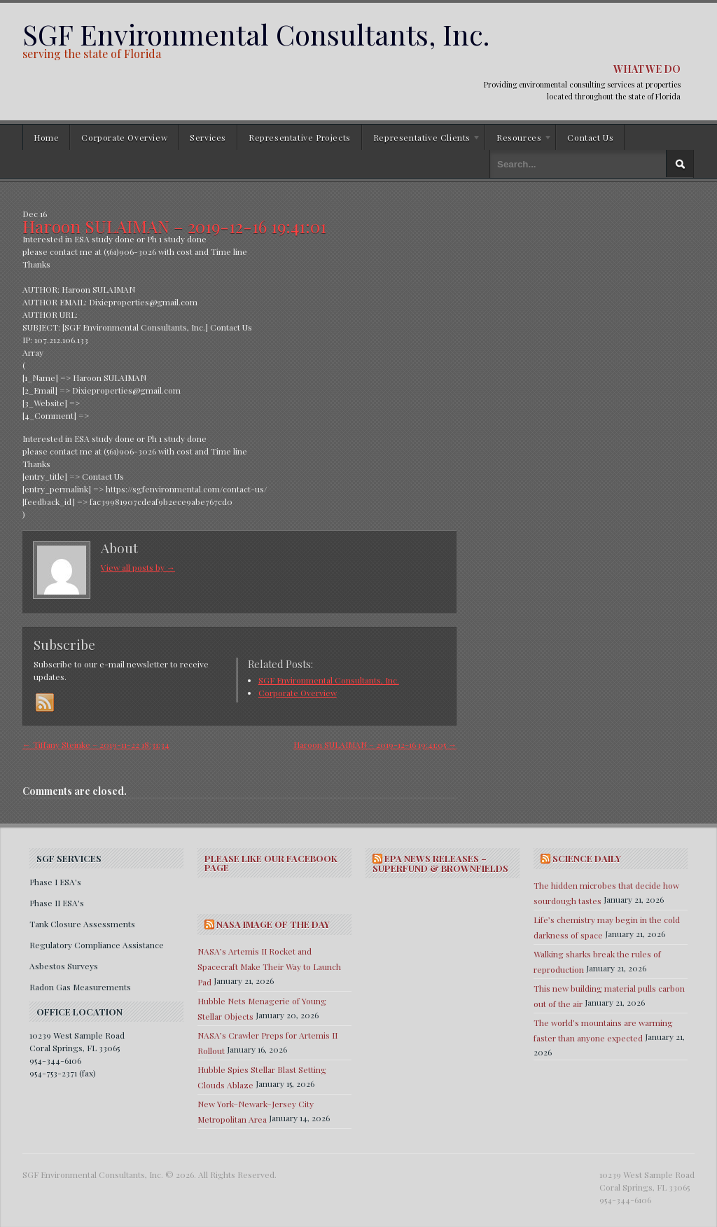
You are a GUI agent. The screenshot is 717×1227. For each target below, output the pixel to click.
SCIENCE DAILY (586, 858)
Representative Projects (300, 137)
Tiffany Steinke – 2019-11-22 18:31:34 (95, 744)
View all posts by (138, 567)
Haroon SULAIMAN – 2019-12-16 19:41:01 (174, 226)
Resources (518, 139)
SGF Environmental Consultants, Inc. (255, 34)
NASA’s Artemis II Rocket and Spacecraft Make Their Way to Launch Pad (269, 966)
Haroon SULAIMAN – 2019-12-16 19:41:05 (375, 744)
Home (46, 137)
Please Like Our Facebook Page (270, 862)
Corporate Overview (124, 137)
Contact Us (590, 137)
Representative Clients (421, 139)
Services (208, 137)
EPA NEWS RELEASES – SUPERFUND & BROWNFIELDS (440, 863)
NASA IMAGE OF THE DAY (273, 924)
